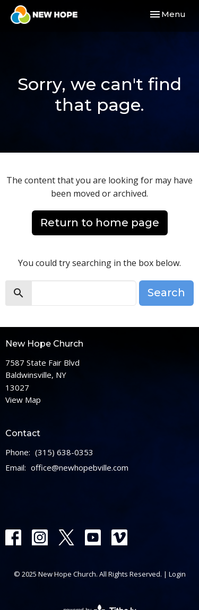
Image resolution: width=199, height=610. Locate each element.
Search (166, 292)
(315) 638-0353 (64, 452)
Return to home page (99, 222)
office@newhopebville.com (79, 467)
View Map (23, 399)
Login (177, 574)
